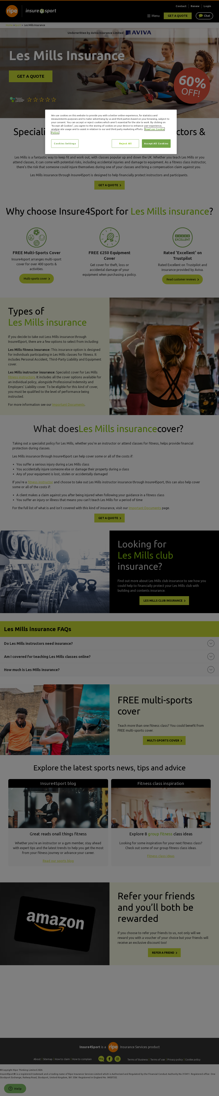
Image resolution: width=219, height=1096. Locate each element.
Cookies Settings (65, 143)
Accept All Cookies (156, 143)
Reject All (125, 143)
